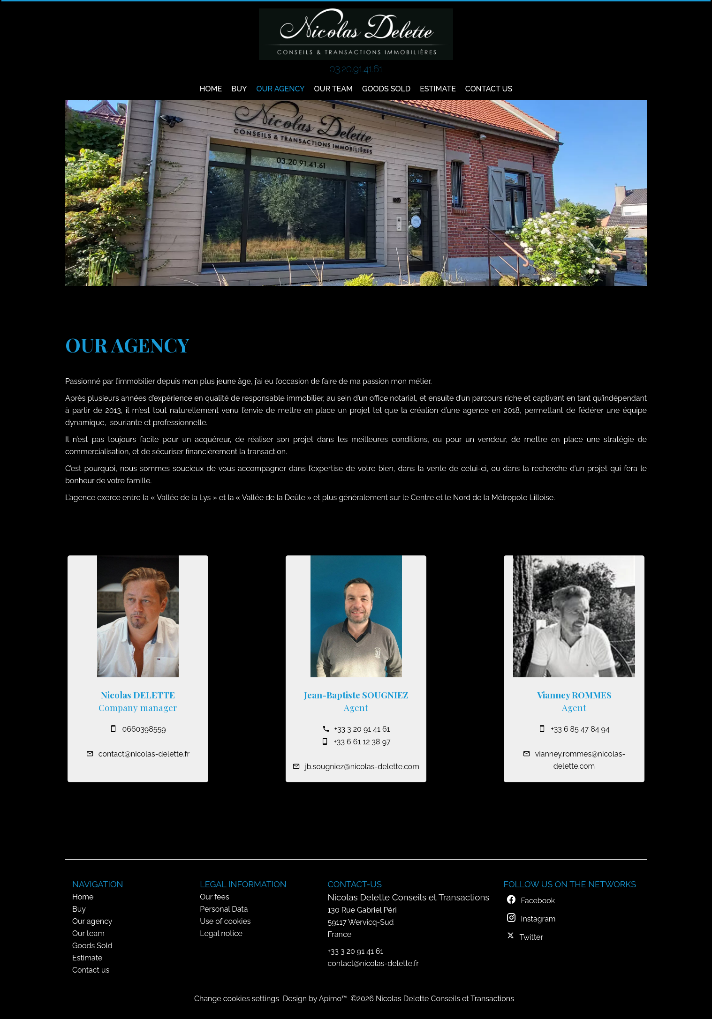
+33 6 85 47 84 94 (580, 729)
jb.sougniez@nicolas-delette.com (362, 766)
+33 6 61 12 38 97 (361, 741)
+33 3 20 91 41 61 (362, 729)
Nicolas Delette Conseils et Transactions (409, 897)
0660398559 (144, 729)
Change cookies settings (236, 998)
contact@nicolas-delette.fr (143, 753)
